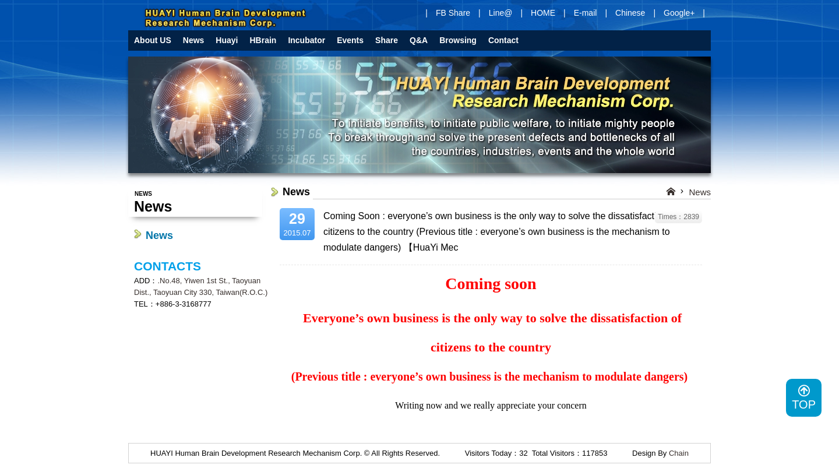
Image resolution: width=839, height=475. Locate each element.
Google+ (679, 12)
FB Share (453, 12)
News (159, 235)
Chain (679, 453)
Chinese (630, 12)
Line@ (501, 12)
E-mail (585, 12)
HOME (543, 12)
